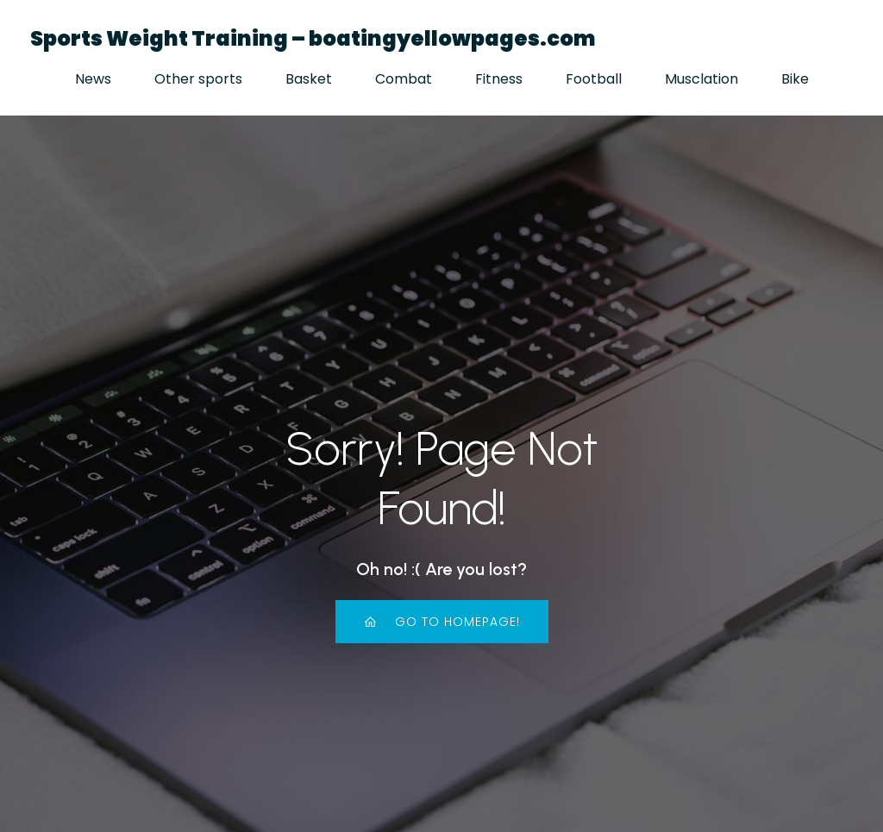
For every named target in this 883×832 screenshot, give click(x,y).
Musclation (701, 79)
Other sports (198, 79)
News (93, 79)
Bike (795, 79)
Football (594, 79)
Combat (403, 79)
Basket (308, 79)
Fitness (499, 79)
